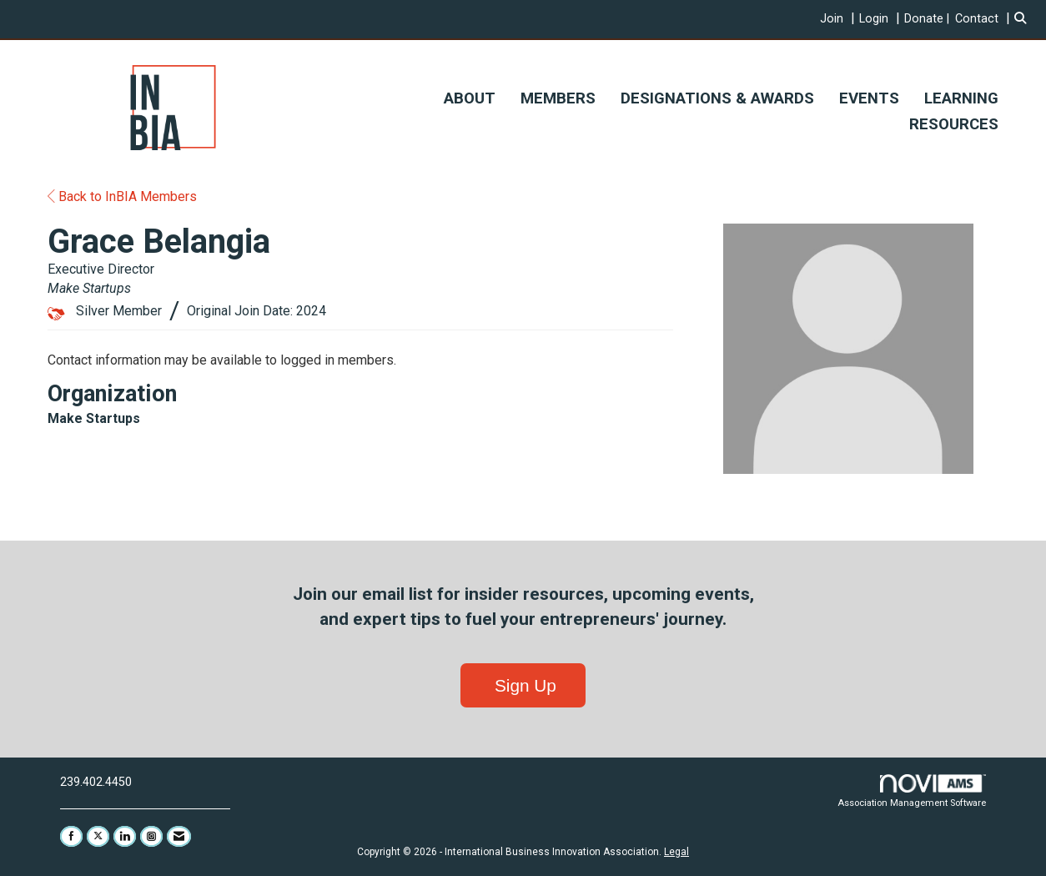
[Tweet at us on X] (98, 836)
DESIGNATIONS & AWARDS (717, 98)
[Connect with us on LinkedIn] (124, 836)
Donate (923, 19)
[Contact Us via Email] (179, 836)
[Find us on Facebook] (71, 836)
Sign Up (523, 685)
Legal (676, 852)
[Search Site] (1023, 18)
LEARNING (961, 98)
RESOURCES (953, 124)
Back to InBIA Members (122, 196)
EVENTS (869, 98)
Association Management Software (911, 791)
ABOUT (469, 98)
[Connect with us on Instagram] (151, 836)
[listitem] (839, 18)
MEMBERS (558, 98)
